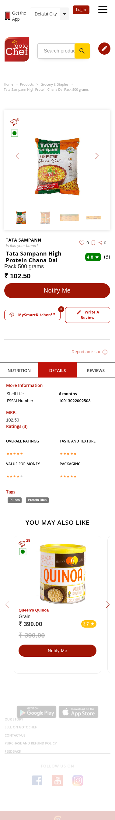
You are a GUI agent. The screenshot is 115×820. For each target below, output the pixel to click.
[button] (97, 156)
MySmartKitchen (32, 315)
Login (81, 9)
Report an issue (89, 351)
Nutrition (19, 370)
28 (28, 540)
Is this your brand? (22, 245)
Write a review (87, 315)
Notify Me (57, 290)
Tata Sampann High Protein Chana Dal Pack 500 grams (46, 89)
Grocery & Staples (54, 84)
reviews (96, 370)
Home (8, 84)
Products (27, 84)
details (57, 370)
